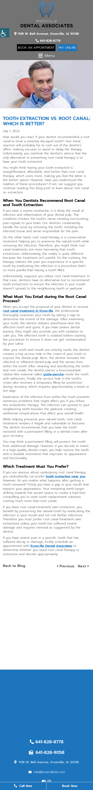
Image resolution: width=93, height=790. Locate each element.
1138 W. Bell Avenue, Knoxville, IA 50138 (46, 33)
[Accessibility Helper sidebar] (4, 32)
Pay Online (67, 47)
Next (83, 566)
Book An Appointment (36, 47)
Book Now (69, 786)
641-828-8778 (48, 40)
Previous (65, 566)
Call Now (23, 786)
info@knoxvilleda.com (46, 772)
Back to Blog (14, 566)
